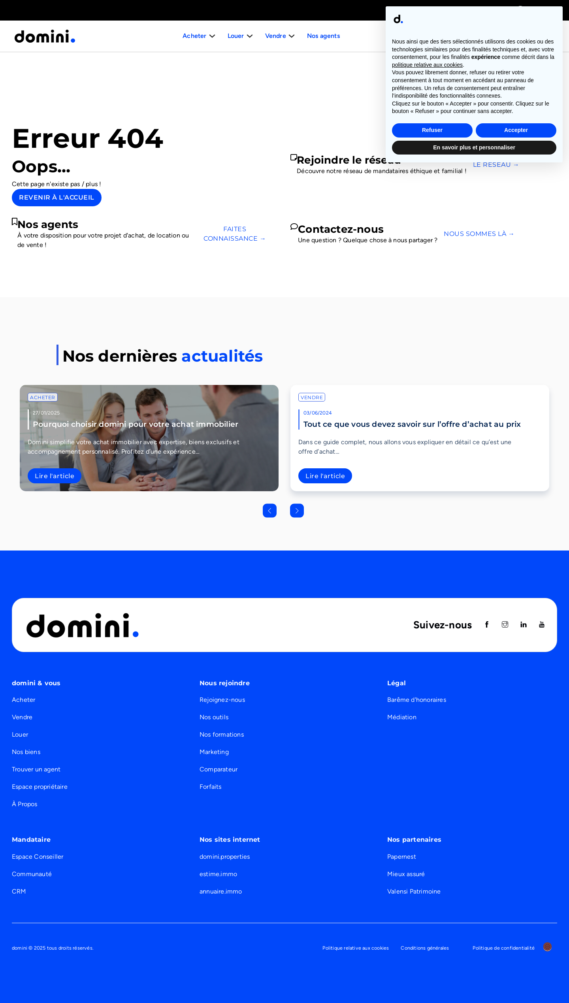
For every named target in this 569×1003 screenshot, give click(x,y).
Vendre (312, 397)
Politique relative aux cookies (355, 948)
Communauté (32, 874)
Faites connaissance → (234, 233)
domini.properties (225, 856)
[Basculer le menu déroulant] (213, 36)
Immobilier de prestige (434, 10)
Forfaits (211, 786)
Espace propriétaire (40, 786)
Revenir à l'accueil (56, 197)
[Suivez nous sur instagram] (505, 625)
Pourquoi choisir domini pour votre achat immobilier (135, 424)
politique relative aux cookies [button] (427, 899)
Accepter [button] (516, 964)
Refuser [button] (432, 964)
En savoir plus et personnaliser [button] (474, 981)
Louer (20, 734)
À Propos (25, 804)
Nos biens (26, 752)
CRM (19, 891)
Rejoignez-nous (222, 699)
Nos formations (222, 734)
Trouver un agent (36, 769)
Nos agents (322, 36)
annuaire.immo (221, 891)
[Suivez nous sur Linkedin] (523, 625)
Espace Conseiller (37, 856)
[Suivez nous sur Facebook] (487, 625)
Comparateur (218, 769)
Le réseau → (496, 164)
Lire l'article (54, 476)
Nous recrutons (524, 35)
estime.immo (218, 874)
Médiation (401, 717)
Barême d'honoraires (416, 699)
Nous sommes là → (479, 234)
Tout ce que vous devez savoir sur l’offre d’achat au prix (412, 424)
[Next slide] (297, 510)
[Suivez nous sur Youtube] (542, 625)
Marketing (214, 752)
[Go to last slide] (270, 510)
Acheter (42, 397)
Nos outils (214, 717)
